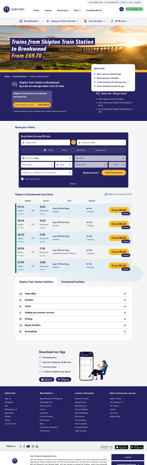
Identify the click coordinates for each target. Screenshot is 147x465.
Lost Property (115, 402)
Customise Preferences (128, 452)
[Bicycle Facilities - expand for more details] (73, 325)
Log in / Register (135, 2)
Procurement (44, 431)
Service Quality (80, 420)
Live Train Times (11, 424)
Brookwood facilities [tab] (73, 282)
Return (60, 150)
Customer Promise (82, 399)
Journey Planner (20, 76)
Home (7, 76)
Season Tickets (115, 399)
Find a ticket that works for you (110, 86)
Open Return (77, 150)
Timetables (9, 402)
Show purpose (36, 460)
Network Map (115, 416)
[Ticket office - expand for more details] (73, 294)
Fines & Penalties (81, 409)
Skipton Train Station (31, 82)
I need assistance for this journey (111, 82)
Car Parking (114, 406)
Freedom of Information (49, 427)
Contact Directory (46, 416)
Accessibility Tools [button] (96, 2)
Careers (43, 409)
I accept (128, 445)
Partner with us (45, 406)
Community (44, 413)
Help (6, 399)
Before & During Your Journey (123, 393)
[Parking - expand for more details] (73, 319)
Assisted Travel (80, 402)
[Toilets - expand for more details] (73, 306)
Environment (44, 420)
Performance (80, 416)
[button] (121, 9)
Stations (8, 416)
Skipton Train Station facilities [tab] (36, 282)
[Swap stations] (73, 142)
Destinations (9, 413)
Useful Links (10, 393)
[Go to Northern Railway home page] (13, 12)
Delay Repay (9, 409)
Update (111, 194)
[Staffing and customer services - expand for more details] (73, 313)
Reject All (128, 459)
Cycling (112, 409)
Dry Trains (113, 413)
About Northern (46, 393)
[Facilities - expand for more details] (73, 300)
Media (123, 2)
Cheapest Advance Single (32, 104)
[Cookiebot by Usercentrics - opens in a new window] (15, 460)
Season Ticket (96, 150)
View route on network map (109, 74)
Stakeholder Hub (46, 402)
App (6, 406)
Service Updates (81, 424)
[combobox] (45, 142)
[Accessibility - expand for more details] (73, 331)
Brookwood (52, 82)
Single (46, 150)
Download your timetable (108, 78)
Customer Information (84, 393)
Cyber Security (80, 431)
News (42, 424)
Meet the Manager (82, 413)
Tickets (7, 420)
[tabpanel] (73, 313)
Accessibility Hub (112, 2)
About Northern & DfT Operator (51, 399)
